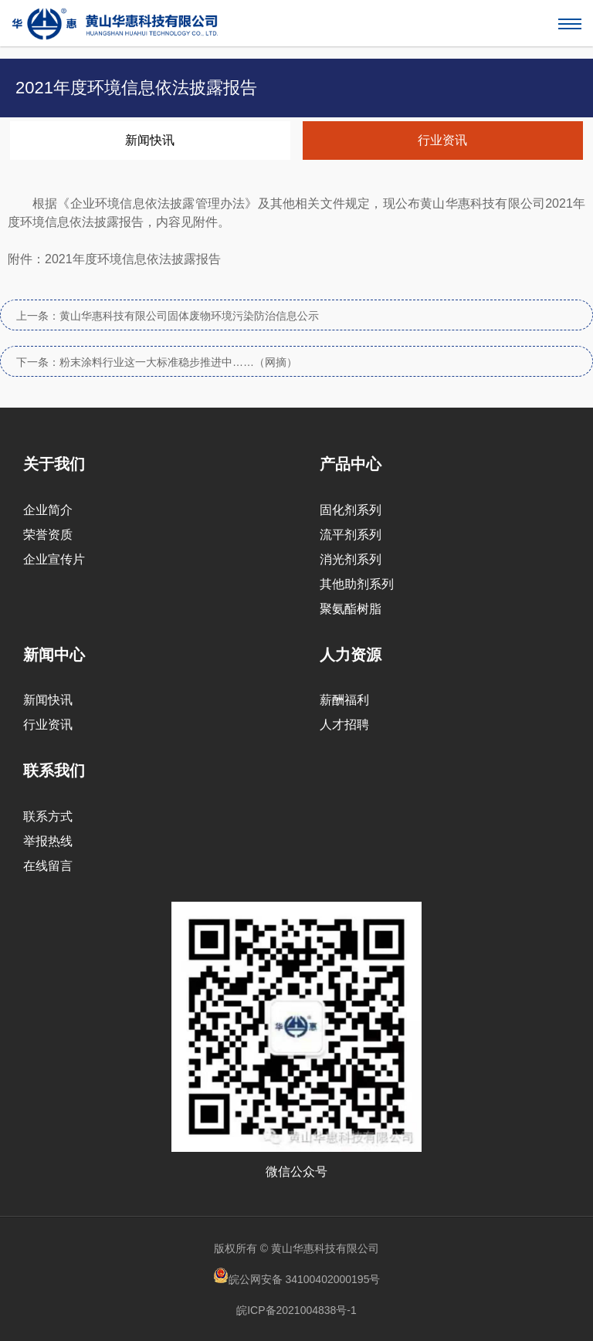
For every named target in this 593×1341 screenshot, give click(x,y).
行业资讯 (442, 140)
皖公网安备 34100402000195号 (297, 1276)
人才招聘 (344, 724)
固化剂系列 (350, 509)
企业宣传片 (54, 559)
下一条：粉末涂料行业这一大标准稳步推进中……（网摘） (156, 362)
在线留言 (48, 865)
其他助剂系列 (357, 584)
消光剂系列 (350, 559)
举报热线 (48, 841)
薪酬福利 (344, 699)
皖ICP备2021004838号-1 (296, 1310)
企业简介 (48, 509)
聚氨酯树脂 (350, 608)
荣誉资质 (48, 534)
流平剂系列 (350, 534)
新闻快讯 (150, 140)
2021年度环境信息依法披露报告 (133, 259)
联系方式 (48, 816)
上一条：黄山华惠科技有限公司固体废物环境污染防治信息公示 (167, 316)
